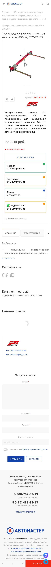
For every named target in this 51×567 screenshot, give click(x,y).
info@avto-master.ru (25, 511)
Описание (10, 233)
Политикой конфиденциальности (25, 548)
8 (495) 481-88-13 (25, 504)
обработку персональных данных (34, 449)
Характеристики (32, 233)
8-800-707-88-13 (25, 496)
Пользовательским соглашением (25, 552)
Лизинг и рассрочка (13, 193)
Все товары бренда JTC (17, 354)
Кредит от (16, 167)
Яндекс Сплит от (16, 207)
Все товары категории (16, 350)
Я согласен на (29, 449)
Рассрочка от (16, 180)
